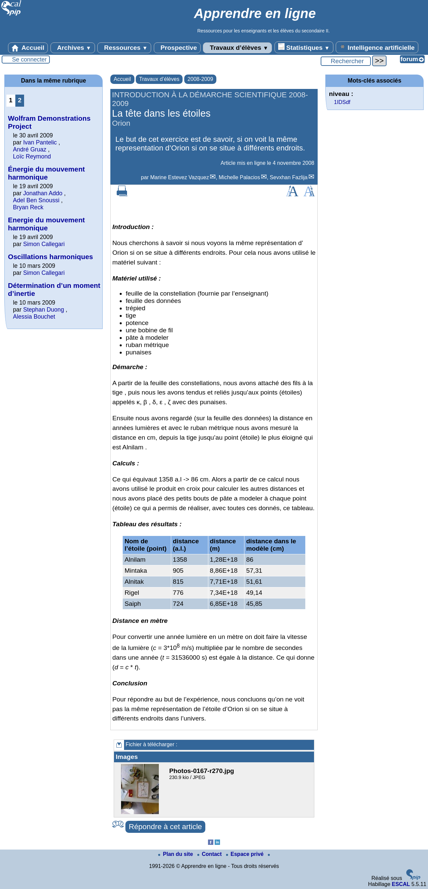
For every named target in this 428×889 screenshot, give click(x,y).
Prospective (177, 47)
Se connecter (29, 59)
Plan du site (176, 854)
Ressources (124, 47)
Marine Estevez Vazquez (179, 177)
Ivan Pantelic (40, 142)
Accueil (28, 47)
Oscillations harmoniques (50, 256)
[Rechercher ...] (346, 61)
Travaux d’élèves (237, 47)
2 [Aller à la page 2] (20, 100)
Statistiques (304, 47)
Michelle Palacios (239, 177)
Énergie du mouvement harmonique (46, 173)
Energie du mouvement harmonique (46, 224)
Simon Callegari (44, 244)
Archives (72, 47)
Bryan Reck (28, 207)
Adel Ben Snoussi (36, 200)
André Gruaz (29, 149)
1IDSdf (342, 102)
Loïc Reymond (32, 156)
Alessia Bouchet (34, 316)
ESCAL (401, 884)
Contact (210, 854)
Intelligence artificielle (377, 47)
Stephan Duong (43, 309)
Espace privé (245, 854)
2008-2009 (200, 79)
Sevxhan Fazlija (289, 177)
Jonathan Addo (42, 193)
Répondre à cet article (165, 826)
